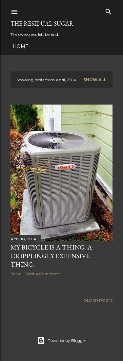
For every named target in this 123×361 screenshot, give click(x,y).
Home (21, 46)
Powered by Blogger (61, 341)
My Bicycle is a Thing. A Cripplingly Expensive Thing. (51, 256)
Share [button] (15, 273)
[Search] (109, 10)
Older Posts (98, 300)
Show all (95, 79)
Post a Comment (42, 273)
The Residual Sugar (41, 23)
